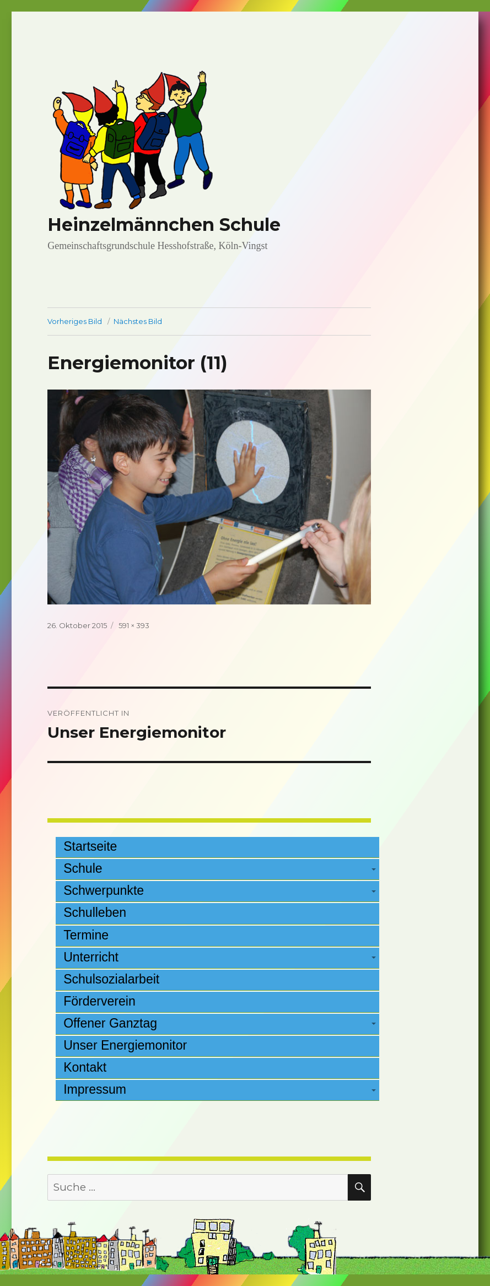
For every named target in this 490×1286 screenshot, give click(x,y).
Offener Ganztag (110, 1023)
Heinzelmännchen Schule (164, 224)
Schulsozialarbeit (111, 979)
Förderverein (99, 1001)
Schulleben (94, 912)
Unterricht (91, 957)
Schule (82, 868)
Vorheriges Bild (74, 321)
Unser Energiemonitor (125, 1045)
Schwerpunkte (103, 890)
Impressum (94, 1089)
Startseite (90, 846)
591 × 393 (134, 625)
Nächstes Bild (138, 321)
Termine (86, 935)
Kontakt (84, 1067)
